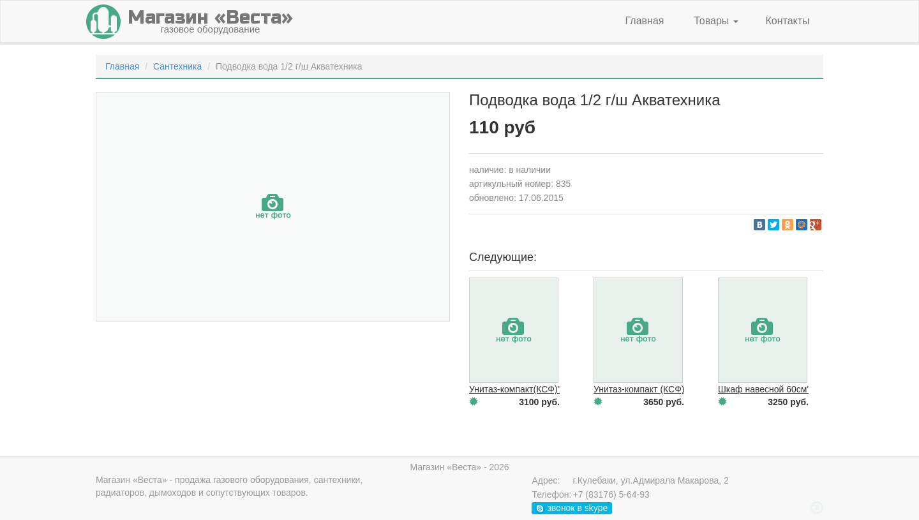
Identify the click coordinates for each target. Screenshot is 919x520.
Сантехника (177, 66)
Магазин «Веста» (131, 480)
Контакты (787, 20)
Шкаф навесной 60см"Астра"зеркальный (802, 389)
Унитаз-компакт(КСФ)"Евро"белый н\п (547, 389)
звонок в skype (571, 508)
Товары (716, 20)
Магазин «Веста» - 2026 (459, 467)
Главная (644, 20)
